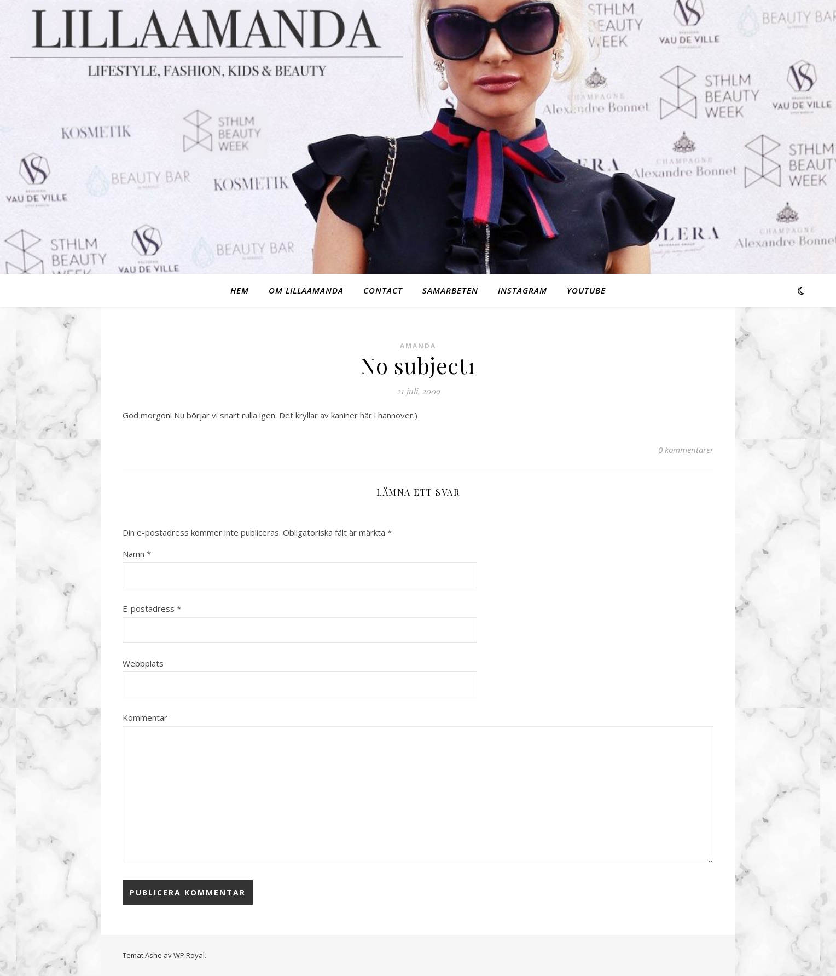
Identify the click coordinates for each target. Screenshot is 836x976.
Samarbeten (450, 290)
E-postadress (152, 608)
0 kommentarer (685, 449)
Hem (239, 290)
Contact (383, 290)
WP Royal (189, 955)
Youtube (586, 290)
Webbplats (143, 663)
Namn (137, 553)
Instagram (522, 290)
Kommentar (145, 717)
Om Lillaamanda (306, 290)
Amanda (418, 346)
